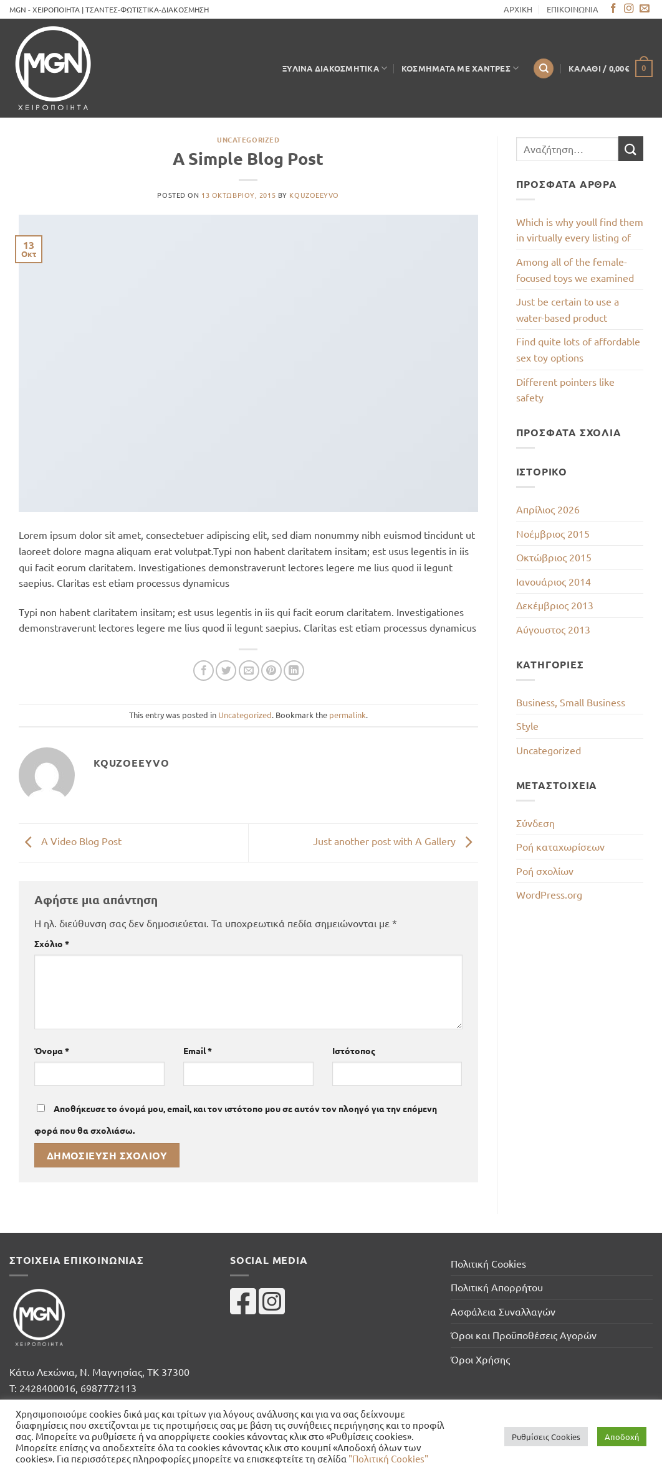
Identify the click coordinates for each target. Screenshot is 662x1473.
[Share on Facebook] (203, 670)
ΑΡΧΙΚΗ (518, 9)
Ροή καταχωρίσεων (560, 846)
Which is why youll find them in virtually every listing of (579, 229)
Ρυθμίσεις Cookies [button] (546, 1436)
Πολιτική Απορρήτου (497, 1287)
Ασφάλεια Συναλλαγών (503, 1311)
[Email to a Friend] (249, 670)
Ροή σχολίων (544, 870)
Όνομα (51, 1050)
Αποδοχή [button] (622, 1436)
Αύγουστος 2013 (553, 629)
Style (527, 725)
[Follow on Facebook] (613, 9)
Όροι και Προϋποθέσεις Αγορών (524, 1335)
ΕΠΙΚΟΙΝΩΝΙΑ (572, 9)
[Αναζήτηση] (544, 68)
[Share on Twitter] (226, 670)
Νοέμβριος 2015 (553, 533)
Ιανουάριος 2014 (553, 581)
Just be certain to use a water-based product (567, 309)
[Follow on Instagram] (629, 9)
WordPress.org (549, 894)
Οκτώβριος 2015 (554, 557)
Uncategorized (248, 139)
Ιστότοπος (353, 1050)
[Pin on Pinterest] (271, 670)
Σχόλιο (51, 943)
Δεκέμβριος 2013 (554, 605)
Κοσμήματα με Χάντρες (460, 68)
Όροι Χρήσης (480, 1359)
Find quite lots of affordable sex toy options (578, 349)
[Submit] (630, 148)
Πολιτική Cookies (488, 1263)
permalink (347, 714)
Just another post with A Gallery (395, 841)
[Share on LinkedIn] (294, 670)
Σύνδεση (535, 822)
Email (197, 1050)
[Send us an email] (645, 9)
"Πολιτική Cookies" (388, 1458)
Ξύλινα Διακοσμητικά (334, 68)
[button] (610, 68)
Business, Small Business (570, 702)
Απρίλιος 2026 (548, 509)
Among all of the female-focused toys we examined (575, 269)
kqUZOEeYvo (314, 195)
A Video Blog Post (70, 841)
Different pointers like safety (565, 389)
